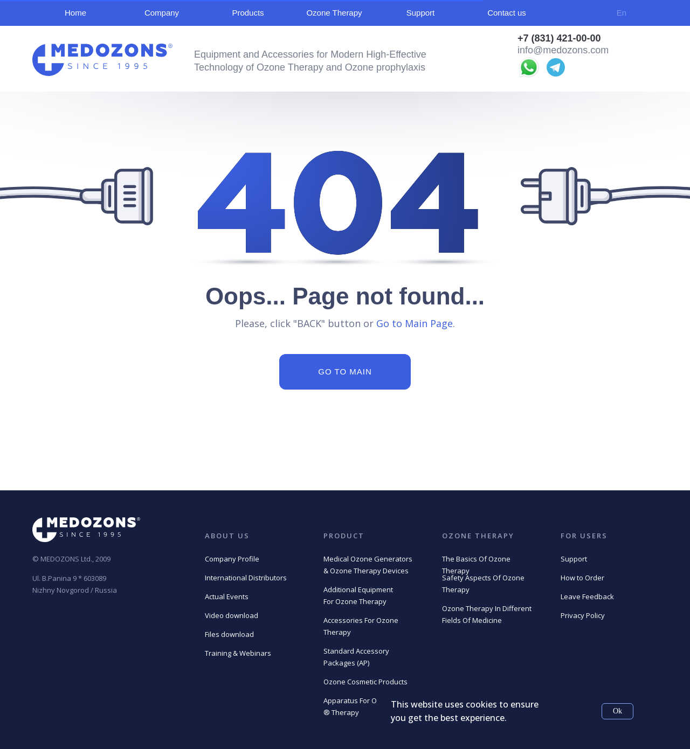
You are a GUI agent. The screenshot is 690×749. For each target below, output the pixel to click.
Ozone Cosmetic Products (365, 681)
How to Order (582, 577)
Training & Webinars (238, 653)
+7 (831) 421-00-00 (559, 38)
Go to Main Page (414, 323)
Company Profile (232, 559)
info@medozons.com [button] (563, 50)
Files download (229, 634)
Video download (231, 615)
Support (574, 559)
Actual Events (227, 596)
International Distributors (246, 577)
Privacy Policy (583, 615)
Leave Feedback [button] (587, 596)
